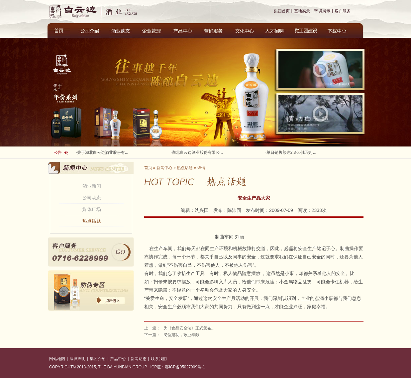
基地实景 (302, 11)
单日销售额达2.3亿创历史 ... (291, 152)
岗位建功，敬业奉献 (181, 334)
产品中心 (118, 358)
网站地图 (57, 358)
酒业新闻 (91, 186)
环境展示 (322, 11)
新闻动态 (139, 358)
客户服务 (343, 11)
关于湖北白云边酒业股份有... (102, 152)
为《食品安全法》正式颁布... (189, 328)
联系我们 (159, 358)
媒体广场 (91, 209)
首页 (148, 167)
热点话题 (91, 221)
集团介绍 (98, 358)
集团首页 (282, 11)
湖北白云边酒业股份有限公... (197, 152)
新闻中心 (164, 167)
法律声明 (77, 358)
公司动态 (91, 197)
